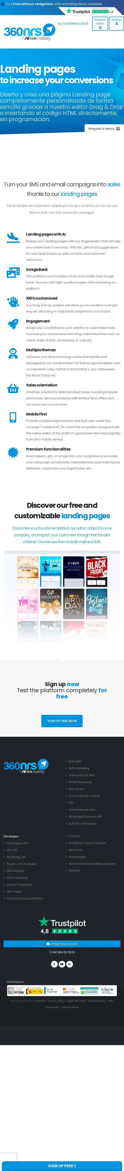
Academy (75, 843)
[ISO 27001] (16, 990)
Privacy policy (56, 1001)
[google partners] (53, 990)
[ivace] (107, 990)
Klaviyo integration (20, 885)
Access (116, 21)
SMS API (12, 850)
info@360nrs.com (62, 944)
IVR (71, 803)
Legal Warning (76, 1001)
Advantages (77, 857)
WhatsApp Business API (85, 817)
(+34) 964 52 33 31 (73, 23)
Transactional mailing (84, 796)
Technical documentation (25, 898)
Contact (74, 836)
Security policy (96, 1001)
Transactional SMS (82, 775)
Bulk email (76, 789)
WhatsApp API (16, 857)
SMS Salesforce (17, 878)
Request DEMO (100, 23)
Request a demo (104, 129)
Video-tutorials (95, 843)
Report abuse (70, 1007)
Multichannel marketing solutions (92, 864)
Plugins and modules (22, 864)
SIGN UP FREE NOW (62, 721)
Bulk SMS (75, 761)
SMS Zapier (14, 892)
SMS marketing (79, 768)
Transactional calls (82, 810)
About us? (76, 850)
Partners (74, 871)
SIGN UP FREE (62, 1166)
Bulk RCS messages (83, 823)
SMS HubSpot (15, 871)
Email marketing (80, 782)
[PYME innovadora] (35, 990)
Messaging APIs (18, 843)
